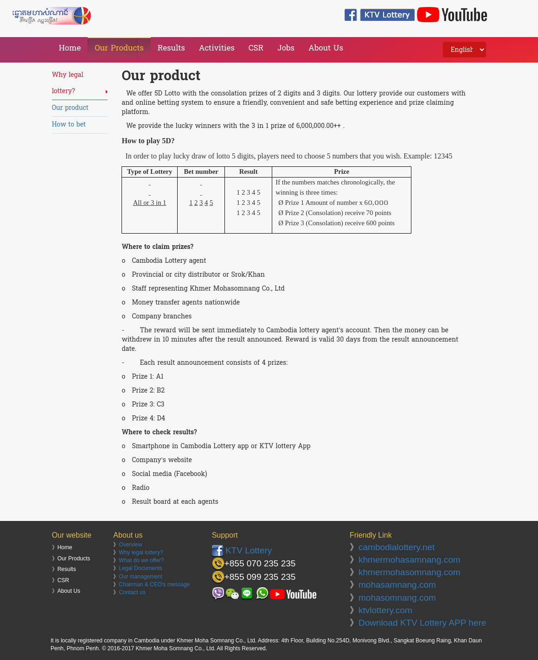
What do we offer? (141, 560)
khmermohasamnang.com (410, 560)
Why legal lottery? (141, 552)
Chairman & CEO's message (154, 584)
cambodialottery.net (397, 547)
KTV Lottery (242, 550)
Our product (70, 108)
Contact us (132, 592)
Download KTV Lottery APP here (422, 623)
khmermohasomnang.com (410, 572)
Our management (140, 576)
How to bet (69, 125)
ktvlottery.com (385, 610)
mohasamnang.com (397, 585)
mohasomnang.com (397, 598)
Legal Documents (140, 568)
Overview (130, 544)
